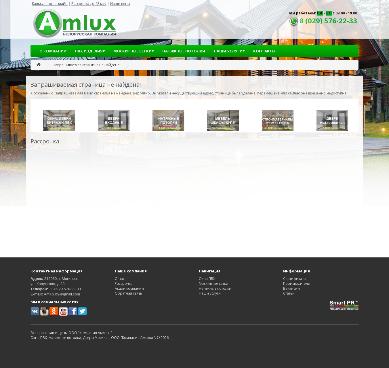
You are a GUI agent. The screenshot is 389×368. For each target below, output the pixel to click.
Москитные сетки (213, 283)
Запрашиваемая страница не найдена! (86, 64)
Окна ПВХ (207, 278)
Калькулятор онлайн (50, 3)
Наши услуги (210, 293)
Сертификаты (294, 278)
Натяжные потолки (215, 288)
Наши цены (120, 3)
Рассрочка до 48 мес (88, 3)
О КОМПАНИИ (52, 51)
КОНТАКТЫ (264, 51)
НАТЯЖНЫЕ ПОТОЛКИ (183, 51)
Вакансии (291, 288)
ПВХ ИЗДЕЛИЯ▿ (90, 51)
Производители (296, 283)
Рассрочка (124, 283)
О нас (120, 278)
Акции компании (129, 288)
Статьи (289, 293)
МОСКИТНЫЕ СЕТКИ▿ (133, 51)
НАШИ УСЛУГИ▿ (229, 51)
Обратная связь (128, 293)
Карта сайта (293, 298)
